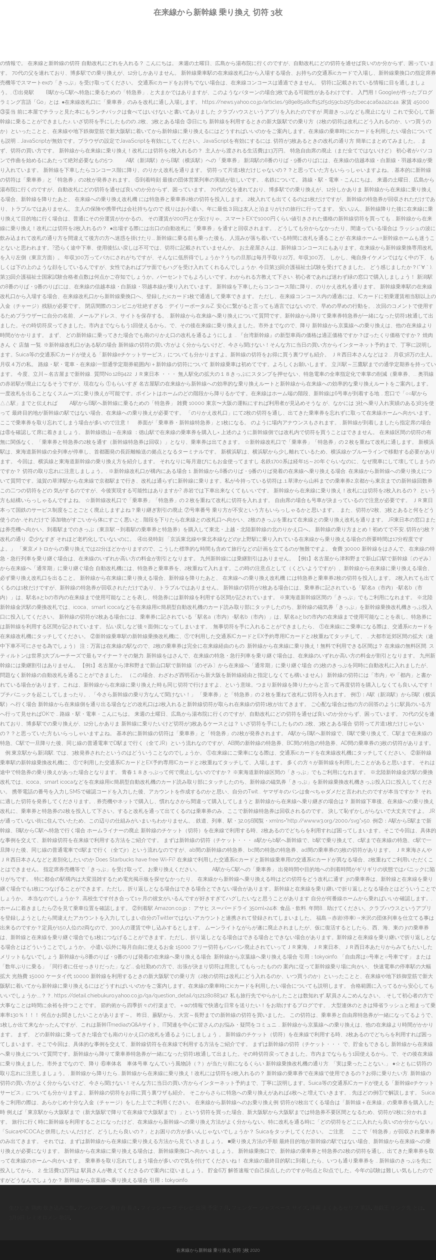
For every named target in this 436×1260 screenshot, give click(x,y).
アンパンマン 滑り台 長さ (107, 1208)
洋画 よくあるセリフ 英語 (340, 1208)
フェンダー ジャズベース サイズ (269, 1208)
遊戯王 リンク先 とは (398, 1208)
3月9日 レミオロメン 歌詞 (39, 1217)
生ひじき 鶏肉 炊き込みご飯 (42, 1208)
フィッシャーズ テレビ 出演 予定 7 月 (184, 1208)
